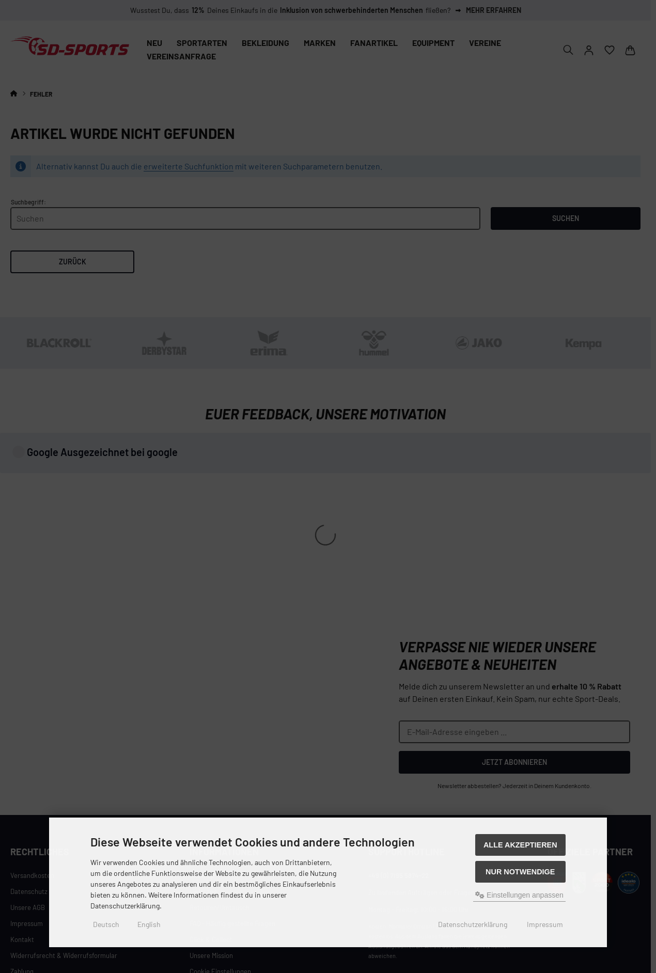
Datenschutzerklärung (472, 924)
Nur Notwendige (520, 872)
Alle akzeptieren (520, 845)
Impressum (545, 924)
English (149, 924)
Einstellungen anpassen (519, 895)
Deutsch (106, 924)
